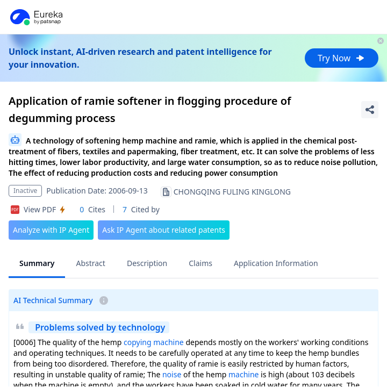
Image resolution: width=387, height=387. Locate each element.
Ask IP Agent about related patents (163, 230)
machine (168, 342)
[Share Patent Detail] (369, 109)
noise (171, 374)
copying (138, 342)
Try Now (342, 58)
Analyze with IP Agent (51, 230)
